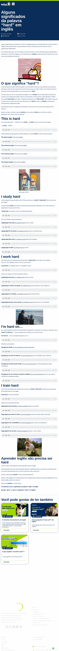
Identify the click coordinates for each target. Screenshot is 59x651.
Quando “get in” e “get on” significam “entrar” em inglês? (18, 490)
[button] (13, 4)
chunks (35, 94)
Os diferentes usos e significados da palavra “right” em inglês (19, 486)
